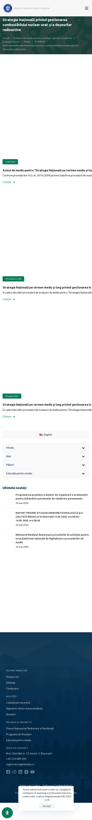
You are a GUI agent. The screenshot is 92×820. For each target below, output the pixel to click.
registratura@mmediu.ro (20, 764)
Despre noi (12, 676)
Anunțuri (11, 714)
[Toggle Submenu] (83, 447)
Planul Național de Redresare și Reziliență (30, 728)
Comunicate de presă (18, 702)
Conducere (12, 688)
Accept (47, 805)
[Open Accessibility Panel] (7, 812)
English (45, 434)
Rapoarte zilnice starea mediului (24, 708)
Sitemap (10, 682)
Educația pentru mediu (18, 740)
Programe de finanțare (19, 734)
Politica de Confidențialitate (57, 785)
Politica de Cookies (30, 785)
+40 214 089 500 (16, 758)
